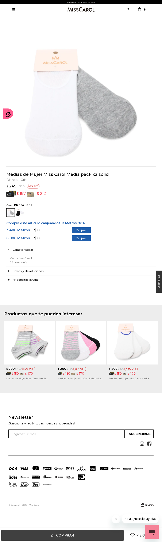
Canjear (81, 230)
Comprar (65, 535)
